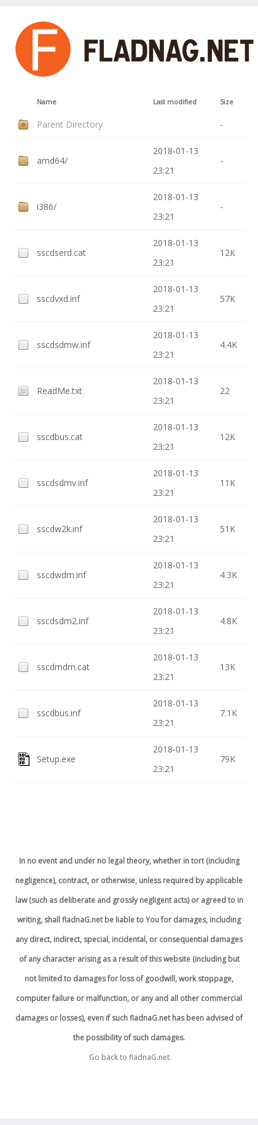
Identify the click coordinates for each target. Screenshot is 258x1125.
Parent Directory (70, 124)
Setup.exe (56, 759)
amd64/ (52, 160)
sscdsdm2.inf (62, 621)
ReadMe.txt (59, 390)
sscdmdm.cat (63, 667)
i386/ (47, 206)
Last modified (175, 102)
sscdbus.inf (58, 713)
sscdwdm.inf (61, 575)
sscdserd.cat (61, 252)
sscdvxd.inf (58, 298)
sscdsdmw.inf (63, 344)
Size (226, 102)
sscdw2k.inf (59, 529)
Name (47, 102)
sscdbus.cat (60, 437)
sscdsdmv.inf (62, 483)
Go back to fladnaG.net (129, 1057)
